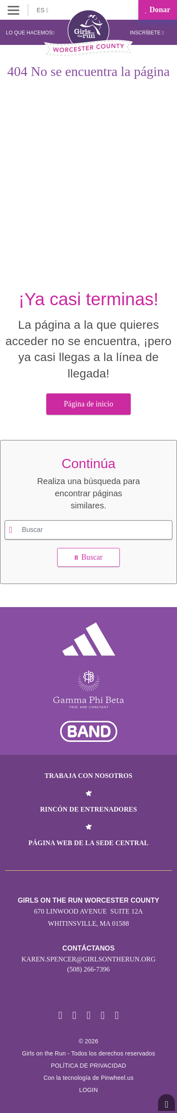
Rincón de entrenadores (88, 809)
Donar (157, 9)
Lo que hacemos (30, 33)
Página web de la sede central (89, 842)
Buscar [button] (88, 557)
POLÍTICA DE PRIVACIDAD (88, 1065)
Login (88, 1090)
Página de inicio (89, 404)
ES (42, 10)
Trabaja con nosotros (88, 775)
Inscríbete (147, 33)
